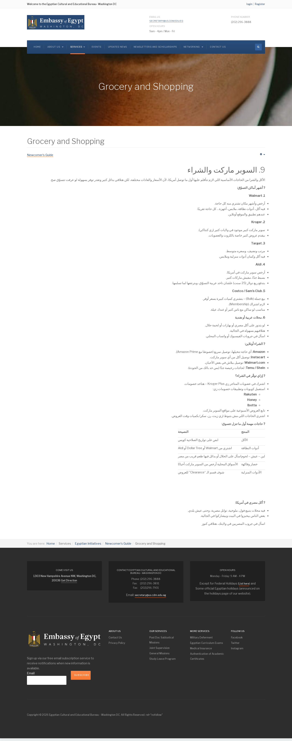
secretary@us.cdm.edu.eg (166, 20)
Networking (193, 47)
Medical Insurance (201, 648)
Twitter (235, 642)
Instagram (237, 648)
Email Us (166, 19)
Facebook (237, 637)
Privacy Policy (117, 642)
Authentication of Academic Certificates (207, 656)
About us (55, 47)
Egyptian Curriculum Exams (206, 642)
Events (96, 47)
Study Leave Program (162, 658)
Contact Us (218, 47)
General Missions (159, 653)
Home (37, 47)
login (249, 4)
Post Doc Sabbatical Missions (161, 640)
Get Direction (69, 580)
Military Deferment (201, 637)
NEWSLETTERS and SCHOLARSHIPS (155, 47)
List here (244, 583)
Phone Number (240, 16)
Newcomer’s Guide (118, 543)
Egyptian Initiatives (88, 543)
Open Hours (157, 26)
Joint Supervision (159, 647)
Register (260, 4)
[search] (258, 47)
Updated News (117, 47)
